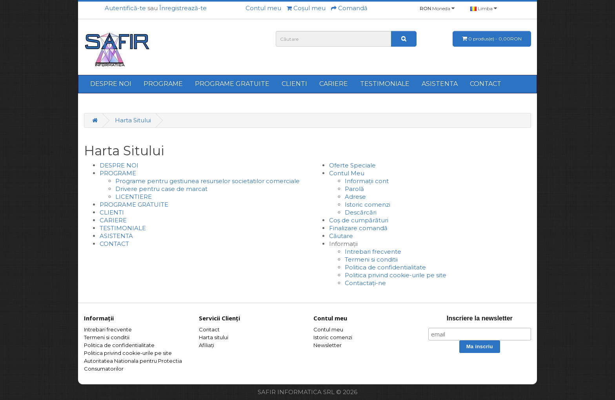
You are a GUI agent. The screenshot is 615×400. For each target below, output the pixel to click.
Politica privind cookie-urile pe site (395, 275)
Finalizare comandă (358, 228)
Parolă (354, 189)
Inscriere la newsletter (480, 318)
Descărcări (361, 212)
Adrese (355, 196)
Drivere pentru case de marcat (161, 189)
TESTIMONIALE (384, 83)
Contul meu (328, 329)
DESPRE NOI (110, 83)
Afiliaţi (206, 345)
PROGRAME (163, 83)
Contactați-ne (365, 283)
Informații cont (367, 181)
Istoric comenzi (367, 204)
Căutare (341, 236)
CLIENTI (294, 83)
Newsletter (327, 345)
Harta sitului (213, 337)
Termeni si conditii (371, 259)
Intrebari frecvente (373, 251)
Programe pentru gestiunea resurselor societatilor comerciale (207, 181)
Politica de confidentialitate (385, 267)
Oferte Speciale (352, 165)
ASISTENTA (440, 83)
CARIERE (333, 83)
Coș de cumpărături (358, 220)
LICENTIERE (133, 196)
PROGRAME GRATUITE (232, 83)
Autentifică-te (125, 8)
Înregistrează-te (183, 8)
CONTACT (485, 83)
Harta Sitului (133, 120)
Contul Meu (346, 173)
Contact (209, 329)
